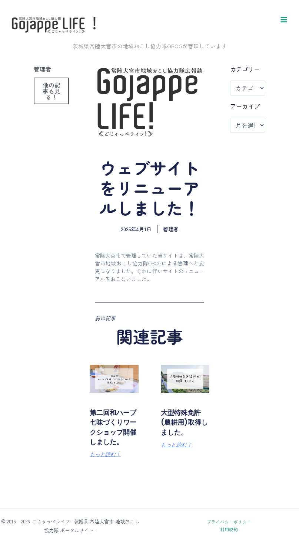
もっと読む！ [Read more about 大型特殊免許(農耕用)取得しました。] (176, 478)
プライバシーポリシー (229, 522)
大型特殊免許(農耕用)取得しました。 (182, 451)
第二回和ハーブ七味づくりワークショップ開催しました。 (111, 461)
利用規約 (229, 529)
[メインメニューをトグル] (284, 32)
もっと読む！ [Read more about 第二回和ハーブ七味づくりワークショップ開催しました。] (105, 498)
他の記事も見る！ (51, 115)
